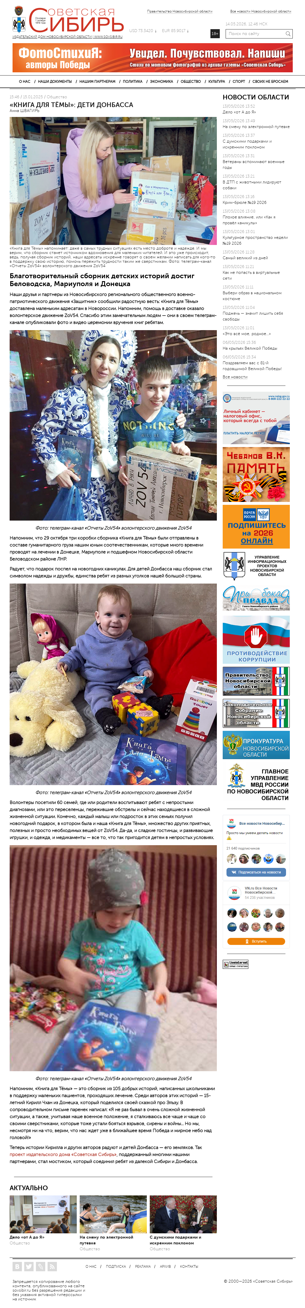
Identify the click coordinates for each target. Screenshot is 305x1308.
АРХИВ (165, 1267)
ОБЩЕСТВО (191, 82)
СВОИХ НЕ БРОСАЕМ (270, 82)
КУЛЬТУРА (216, 82)
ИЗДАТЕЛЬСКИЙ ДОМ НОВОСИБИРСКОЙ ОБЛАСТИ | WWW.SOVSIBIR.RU (71, 20)
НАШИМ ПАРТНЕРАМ (97, 82)
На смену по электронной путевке (106, 1240)
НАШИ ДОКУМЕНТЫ (55, 82)
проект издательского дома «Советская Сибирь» (63, 1154)
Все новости (235, 377)
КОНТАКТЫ (189, 1267)
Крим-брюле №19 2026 (244, 202)
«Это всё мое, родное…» (247, 334)
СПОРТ (239, 82)
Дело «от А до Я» (27, 1237)
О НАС (24, 82)
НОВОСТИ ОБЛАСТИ (256, 97)
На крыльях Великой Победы (250, 348)
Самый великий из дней (245, 258)
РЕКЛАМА (143, 1267)
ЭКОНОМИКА (161, 82)
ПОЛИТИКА (132, 82)
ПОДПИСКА (116, 1267)
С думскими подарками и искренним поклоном (175, 1240)
